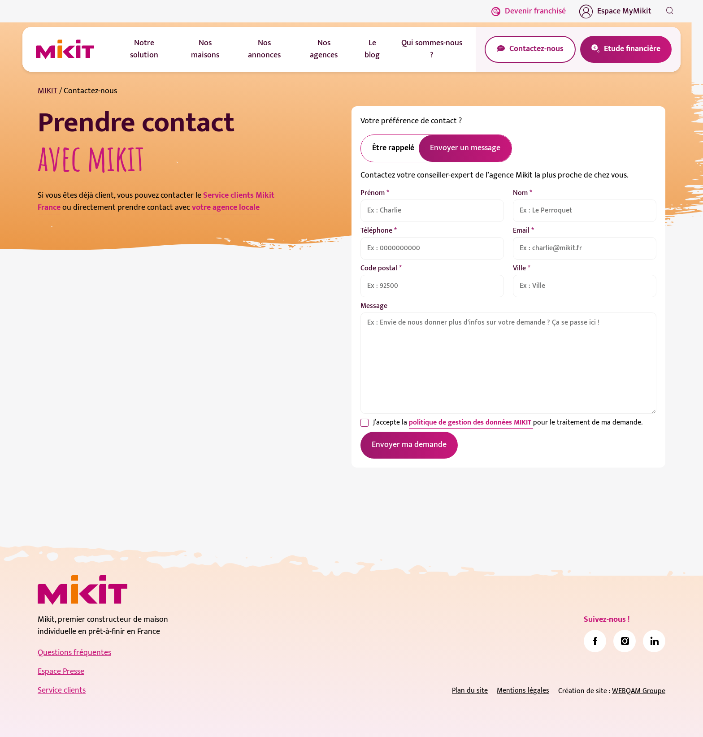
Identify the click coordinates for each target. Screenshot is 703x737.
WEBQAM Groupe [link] (638, 691)
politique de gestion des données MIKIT (471, 422)
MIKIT (47, 91)
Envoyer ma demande (409, 444)
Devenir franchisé (528, 11)
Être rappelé (393, 148)
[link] (595, 641)
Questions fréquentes (74, 652)
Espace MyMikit (615, 11)
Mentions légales (523, 691)
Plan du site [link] (470, 691)
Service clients (62, 690)
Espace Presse (61, 671)
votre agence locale (226, 207)
